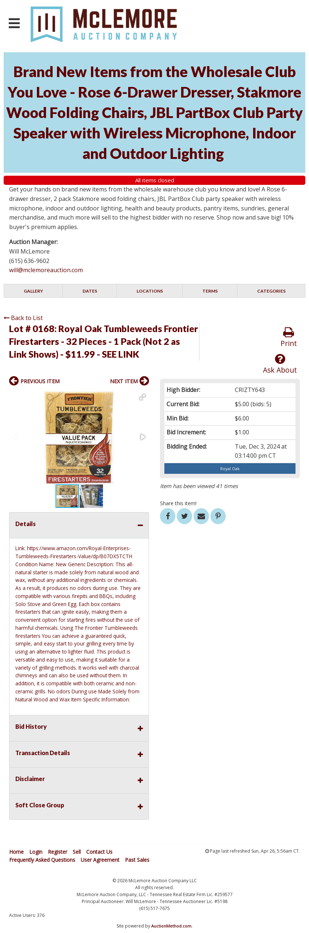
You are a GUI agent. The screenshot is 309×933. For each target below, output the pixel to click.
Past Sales (137, 859)
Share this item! (178, 503)
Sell (77, 851)
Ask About (280, 364)
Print (289, 337)
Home (16, 851)
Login (35, 851)
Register (57, 851)
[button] (142, 397)
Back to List (23, 318)
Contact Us (99, 851)
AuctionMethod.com (171, 926)
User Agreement (100, 859)
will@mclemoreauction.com (46, 270)
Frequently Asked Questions (42, 859)
